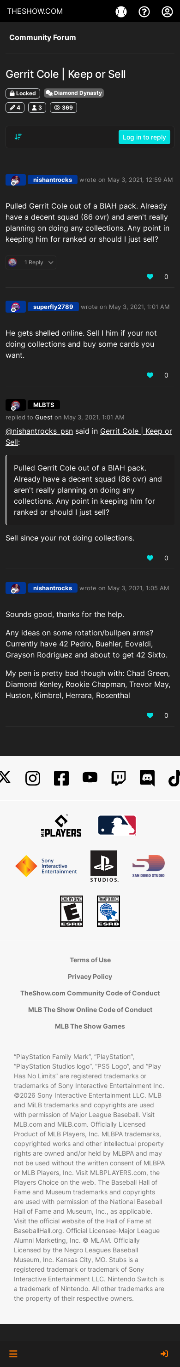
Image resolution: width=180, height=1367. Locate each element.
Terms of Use (90, 960)
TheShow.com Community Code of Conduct (90, 993)
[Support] (145, 11)
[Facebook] (61, 778)
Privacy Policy (90, 976)
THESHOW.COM (35, 11)
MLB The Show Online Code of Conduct (90, 1009)
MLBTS (43, 404)
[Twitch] (118, 778)
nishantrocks (52, 179)
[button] (13, 1354)
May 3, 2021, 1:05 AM (138, 588)
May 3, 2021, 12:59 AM (140, 179)
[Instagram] (32, 778)
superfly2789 (53, 306)
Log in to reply (144, 137)
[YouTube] (90, 778)
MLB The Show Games (90, 1026)
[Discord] (147, 778)
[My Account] (167, 11)
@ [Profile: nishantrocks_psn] (39, 431)
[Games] (122, 11)
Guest (44, 417)
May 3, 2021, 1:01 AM (139, 306)
